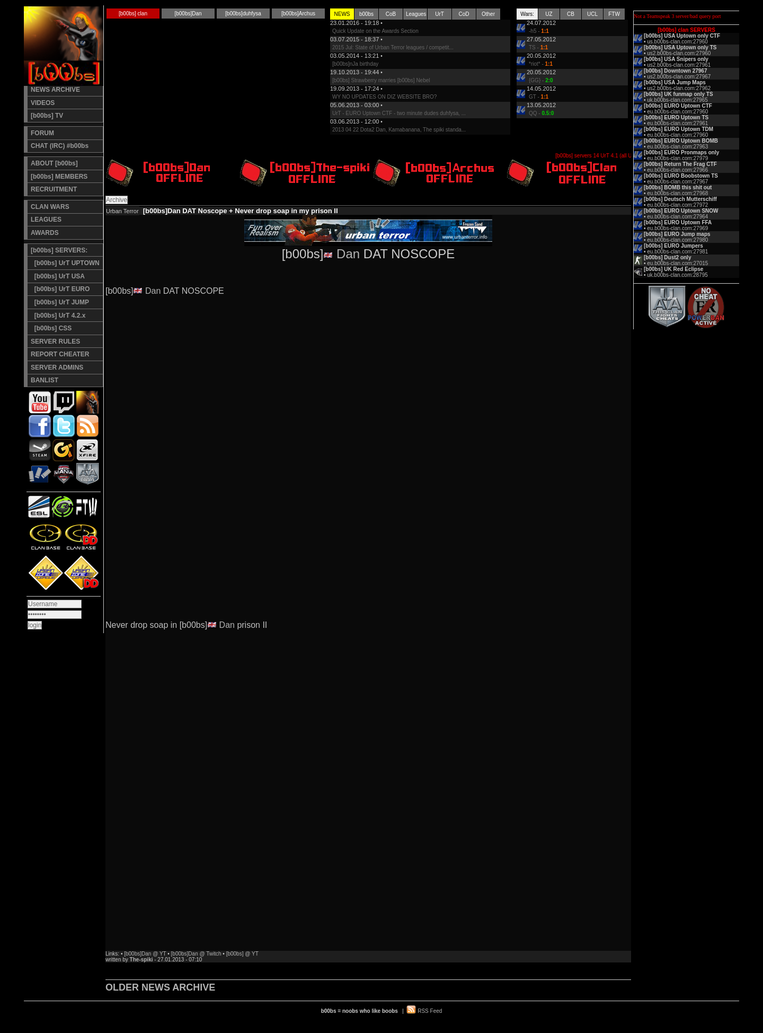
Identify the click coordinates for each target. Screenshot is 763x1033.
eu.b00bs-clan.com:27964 (677, 217)
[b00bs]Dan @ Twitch (196, 954)
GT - (538, 97)
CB (570, 14)
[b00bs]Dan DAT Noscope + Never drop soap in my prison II (240, 211)
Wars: (527, 14)
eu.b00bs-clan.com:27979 (677, 158)
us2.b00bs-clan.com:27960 (679, 53)
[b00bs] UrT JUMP (60, 302)
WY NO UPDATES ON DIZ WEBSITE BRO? (384, 97)
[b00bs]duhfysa (243, 13)
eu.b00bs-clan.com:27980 (677, 240)
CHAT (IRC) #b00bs (59, 146)
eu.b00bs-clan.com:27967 (677, 182)
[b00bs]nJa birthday (355, 64)
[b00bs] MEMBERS (59, 176)
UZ (548, 14)
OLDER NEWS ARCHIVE (160, 987)
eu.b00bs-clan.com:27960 (677, 112)
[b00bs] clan (133, 13)
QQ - (541, 113)
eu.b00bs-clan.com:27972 (677, 205)
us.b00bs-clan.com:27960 (677, 42)
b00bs (366, 14)
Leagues (416, 14)
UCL (592, 14)
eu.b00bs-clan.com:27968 (677, 193)
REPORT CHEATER (60, 354)
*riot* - (541, 64)
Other (488, 14)
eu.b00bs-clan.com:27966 (677, 170)
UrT (439, 14)
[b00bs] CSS (51, 328)
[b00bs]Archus (298, 13)
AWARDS (45, 233)
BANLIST (44, 380)
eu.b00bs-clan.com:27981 (677, 252)
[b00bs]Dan (187, 13)
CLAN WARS (50, 207)
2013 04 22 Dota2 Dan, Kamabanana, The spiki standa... (399, 130)
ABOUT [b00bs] (54, 163)
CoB (391, 14)
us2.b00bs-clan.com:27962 (679, 88)
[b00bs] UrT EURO (60, 289)
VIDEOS (43, 103)
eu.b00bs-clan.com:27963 (677, 147)
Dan (348, 254)
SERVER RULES (55, 341)
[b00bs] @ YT (242, 954)
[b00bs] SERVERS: (59, 250)
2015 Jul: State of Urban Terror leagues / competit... (393, 47)
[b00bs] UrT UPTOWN (65, 263)
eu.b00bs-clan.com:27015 (677, 263)
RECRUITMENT (54, 189)
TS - (538, 47)
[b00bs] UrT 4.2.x (58, 315)
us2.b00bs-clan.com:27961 (679, 65)
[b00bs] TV (47, 115)
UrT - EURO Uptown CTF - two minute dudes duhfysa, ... (399, 113)
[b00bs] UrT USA (58, 276)
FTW (614, 14)
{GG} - (541, 80)
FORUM (42, 133)
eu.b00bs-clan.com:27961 (677, 123)
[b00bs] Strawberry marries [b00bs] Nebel (381, 80)
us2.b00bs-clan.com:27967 (679, 77)
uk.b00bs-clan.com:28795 (677, 275)
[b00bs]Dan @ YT (145, 954)
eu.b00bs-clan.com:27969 (677, 228)
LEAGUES (46, 219)
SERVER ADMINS (57, 367)
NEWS (342, 14)
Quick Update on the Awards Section (375, 31)
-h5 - (539, 31)
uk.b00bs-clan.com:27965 (677, 100)
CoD (463, 14)
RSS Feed (430, 1011)
